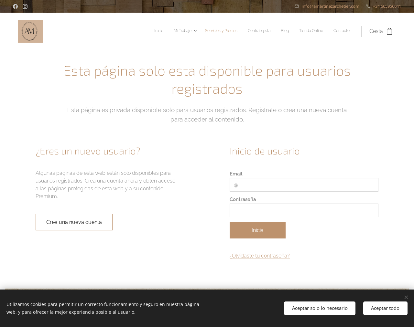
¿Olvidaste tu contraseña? (260, 256)
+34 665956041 (387, 6)
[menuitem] (286, 31)
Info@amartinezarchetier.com (330, 6)
